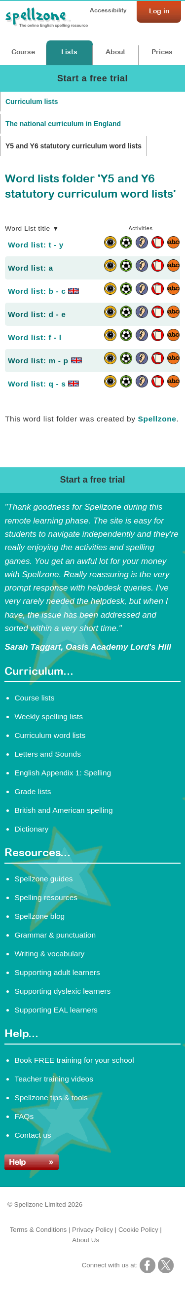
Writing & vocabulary (49, 953)
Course (23, 52)
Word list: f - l (35, 337)
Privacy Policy (92, 1229)
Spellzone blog (39, 916)
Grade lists (32, 791)
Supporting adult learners (57, 972)
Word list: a (30, 268)
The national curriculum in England (63, 124)
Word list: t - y (36, 245)
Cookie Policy (138, 1229)
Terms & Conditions (38, 1229)
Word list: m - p (45, 360)
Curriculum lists (31, 101)
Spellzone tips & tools (50, 1097)
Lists (69, 52)
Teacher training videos (53, 1079)
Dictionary (31, 829)
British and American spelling (63, 810)
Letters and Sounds (47, 754)
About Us (85, 1240)
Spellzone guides (43, 878)
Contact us (32, 1135)
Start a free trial (92, 78)
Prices (162, 52)
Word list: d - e (37, 314)
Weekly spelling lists (48, 716)
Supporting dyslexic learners (62, 991)
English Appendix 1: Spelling (62, 772)
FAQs (24, 1116)
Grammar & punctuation (55, 935)
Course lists (34, 698)
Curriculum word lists (49, 735)
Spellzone (157, 419)
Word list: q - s (43, 384)
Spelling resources (45, 897)
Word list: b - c (43, 291)
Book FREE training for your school (74, 1060)
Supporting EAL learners (55, 1010)
